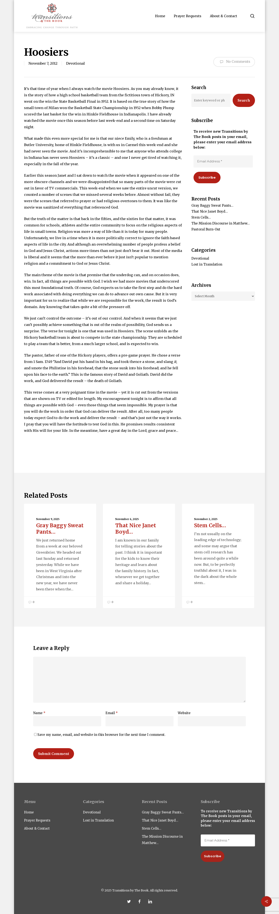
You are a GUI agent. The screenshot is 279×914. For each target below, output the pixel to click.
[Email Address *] (223, 161)
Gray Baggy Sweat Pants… (212, 205)
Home (29, 812)
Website (184, 713)
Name (39, 713)
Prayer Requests (37, 820)
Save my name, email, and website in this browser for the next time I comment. (101, 735)
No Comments (234, 62)
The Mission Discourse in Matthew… (220, 223)
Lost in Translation (206, 264)
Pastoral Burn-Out (205, 229)
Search (244, 100)
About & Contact (37, 828)
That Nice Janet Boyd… (209, 211)
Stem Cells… (201, 217)
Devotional (75, 63)
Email (111, 713)
